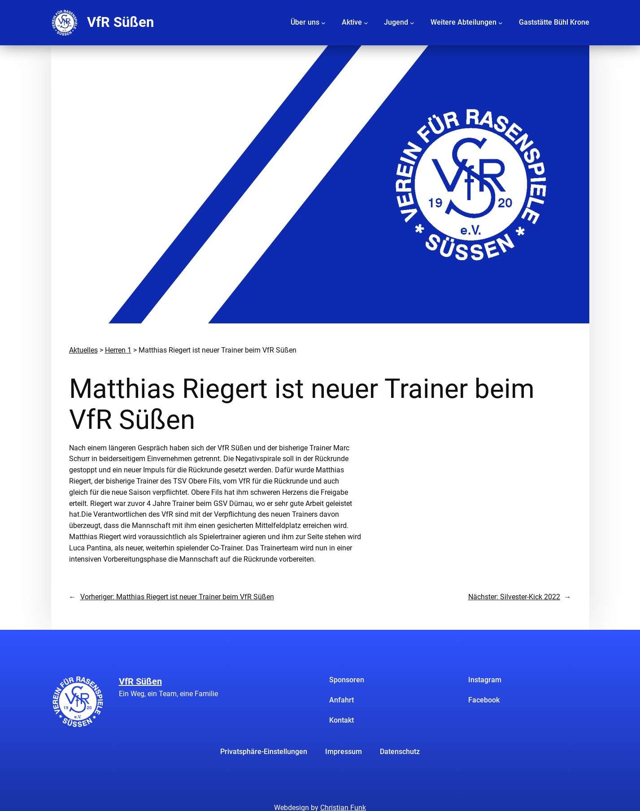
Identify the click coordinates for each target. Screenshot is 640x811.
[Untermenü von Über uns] (323, 22)
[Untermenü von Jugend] (412, 22)
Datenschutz (400, 751)
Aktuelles (83, 350)
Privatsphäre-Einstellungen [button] (263, 751)
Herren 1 (118, 350)
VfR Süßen (120, 22)
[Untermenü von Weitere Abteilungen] (500, 22)
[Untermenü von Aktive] (366, 22)
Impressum (343, 751)
